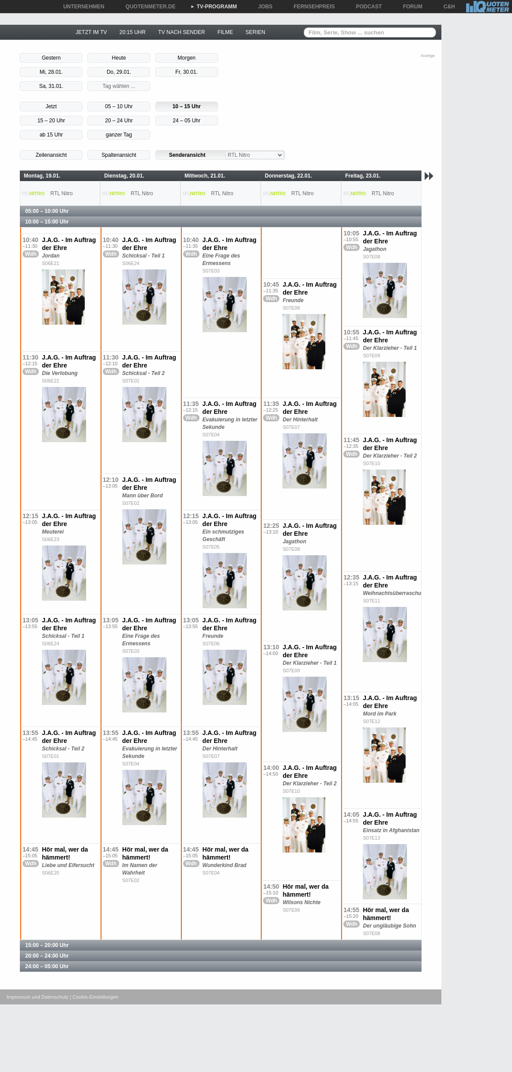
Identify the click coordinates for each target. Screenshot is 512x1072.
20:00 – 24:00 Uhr (47, 956)
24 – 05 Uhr (186, 120)
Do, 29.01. (119, 72)
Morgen (186, 58)
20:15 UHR (133, 32)
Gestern (51, 58)
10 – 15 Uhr (187, 106)
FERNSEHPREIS (311, 7)
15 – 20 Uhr (51, 120)
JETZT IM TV (91, 32)
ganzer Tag (119, 135)
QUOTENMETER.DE (147, 7)
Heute (119, 58)
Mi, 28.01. (51, 72)
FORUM (409, 7)
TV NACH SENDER (181, 32)
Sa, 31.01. (51, 86)
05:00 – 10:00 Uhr (47, 211)
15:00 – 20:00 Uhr (47, 945)
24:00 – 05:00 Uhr (47, 966)
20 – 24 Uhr (119, 120)
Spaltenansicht (119, 155)
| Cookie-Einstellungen (94, 997)
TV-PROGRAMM (214, 7)
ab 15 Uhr (51, 135)
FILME (225, 32)
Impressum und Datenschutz (37, 997)
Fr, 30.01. (186, 72)
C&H (446, 7)
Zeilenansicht (51, 155)
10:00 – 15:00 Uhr (47, 222)
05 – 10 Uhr (119, 106)
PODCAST (366, 7)
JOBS (262, 7)
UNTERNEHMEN (80, 7)
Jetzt (50, 106)
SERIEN (255, 32)
